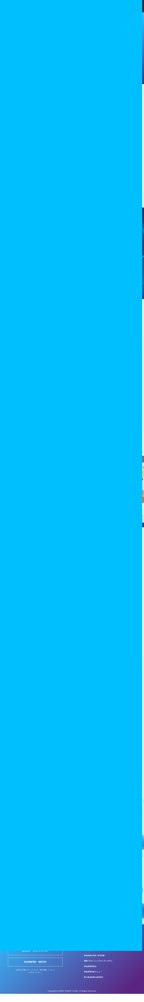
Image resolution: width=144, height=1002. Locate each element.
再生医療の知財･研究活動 (94, 963)
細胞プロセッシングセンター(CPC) (98, 969)
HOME (86, 947)
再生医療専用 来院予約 (35, 970)
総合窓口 (35, 959)
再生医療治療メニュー (93, 980)
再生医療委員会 (90, 974)
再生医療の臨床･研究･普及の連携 (97, 958)
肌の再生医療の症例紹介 (94, 985)
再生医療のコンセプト (93, 952)
